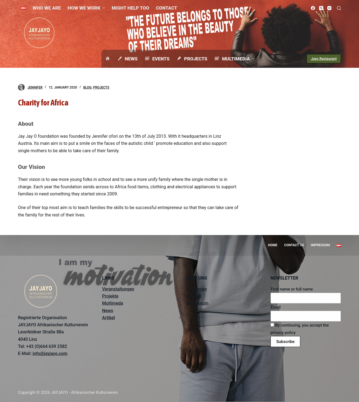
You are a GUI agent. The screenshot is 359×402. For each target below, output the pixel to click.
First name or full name (291, 288)
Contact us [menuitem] (294, 245)
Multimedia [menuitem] (235, 58)
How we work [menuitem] (87, 8)
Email (275, 307)
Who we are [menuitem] (47, 8)
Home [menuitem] (272, 245)
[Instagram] (329, 8)
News (107, 310)
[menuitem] (23, 8)
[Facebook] (313, 8)
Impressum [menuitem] (320, 245)
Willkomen (196, 288)
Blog (87, 87)
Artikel (108, 317)
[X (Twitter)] (321, 8)
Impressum (197, 303)
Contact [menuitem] (166, 8)
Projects (101, 87)
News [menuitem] (127, 58)
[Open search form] (339, 8)
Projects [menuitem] (191, 58)
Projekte (110, 296)
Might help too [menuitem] (130, 8)
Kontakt (194, 296)
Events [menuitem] (157, 58)
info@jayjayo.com (50, 353)
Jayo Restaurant (324, 59)
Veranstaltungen (118, 288)
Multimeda (112, 303)
